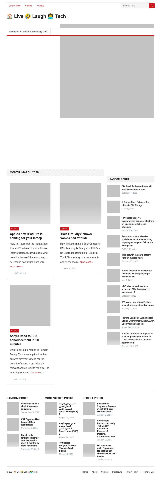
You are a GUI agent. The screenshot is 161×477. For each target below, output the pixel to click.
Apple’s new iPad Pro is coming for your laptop (26, 236)
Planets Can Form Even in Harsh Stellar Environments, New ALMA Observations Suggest (138, 321)
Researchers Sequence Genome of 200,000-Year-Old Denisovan (106, 407)
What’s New (14, 5)
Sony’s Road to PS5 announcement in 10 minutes (24, 340)
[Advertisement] (80, 142)
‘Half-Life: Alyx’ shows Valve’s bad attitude (76, 236)
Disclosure (117, 472)
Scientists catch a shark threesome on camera (30, 406)
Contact (104, 472)
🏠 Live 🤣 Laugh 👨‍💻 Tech (36, 16)
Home (85, 472)
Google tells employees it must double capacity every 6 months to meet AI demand (30, 440)
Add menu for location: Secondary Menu (28, 31)
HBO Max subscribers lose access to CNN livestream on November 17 (136, 289)
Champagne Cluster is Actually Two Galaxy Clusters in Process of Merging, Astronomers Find (106, 428)
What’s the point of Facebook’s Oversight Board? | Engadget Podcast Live (137, 273)
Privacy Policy (132, 472)
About (94, 472)
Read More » (16, 266)
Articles (40, 5)
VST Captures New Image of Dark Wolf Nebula (30, 422)
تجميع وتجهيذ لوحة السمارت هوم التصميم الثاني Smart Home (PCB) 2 (68, 408)
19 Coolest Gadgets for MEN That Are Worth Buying (67, 447)
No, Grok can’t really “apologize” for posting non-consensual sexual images (106, 450)
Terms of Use (148, 472)
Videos (28, 5)
